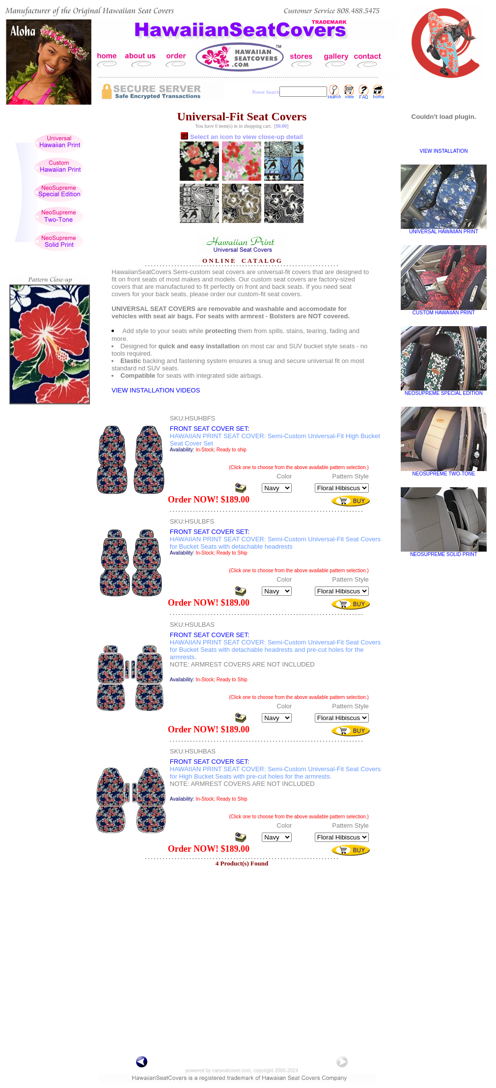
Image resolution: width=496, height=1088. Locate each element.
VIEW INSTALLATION (444, 151)
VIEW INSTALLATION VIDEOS (155, 390)
